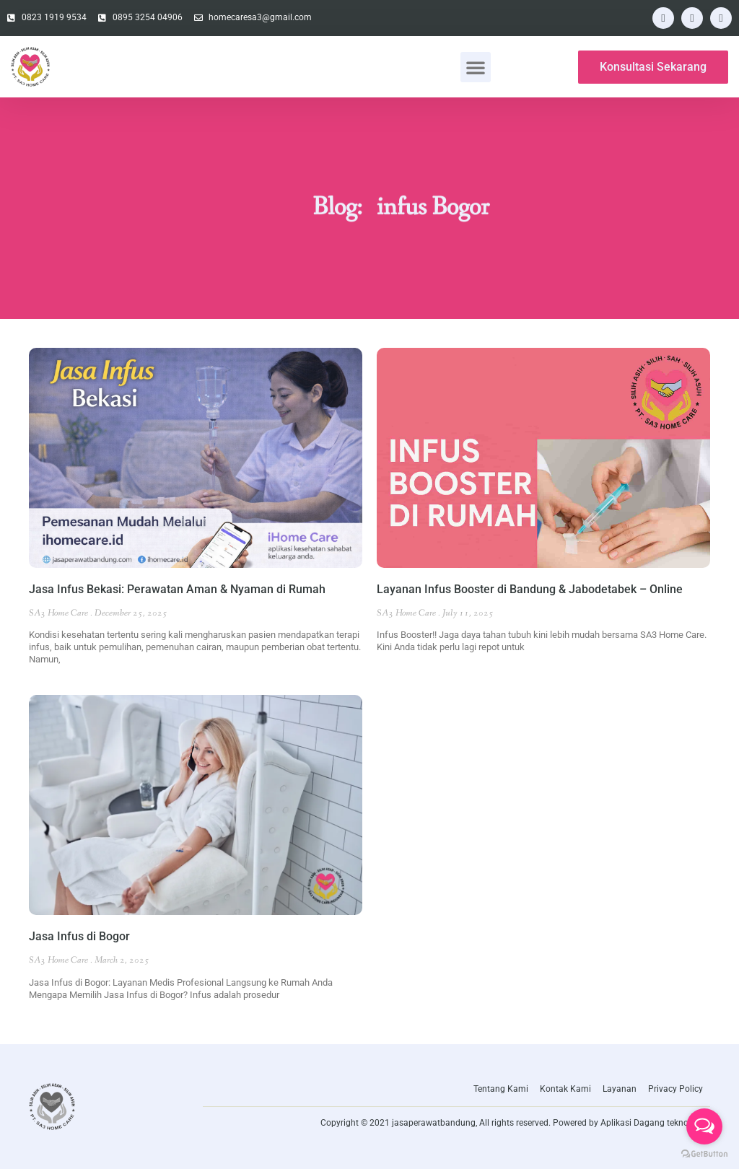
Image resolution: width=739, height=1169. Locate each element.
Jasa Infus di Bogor (79, 936)
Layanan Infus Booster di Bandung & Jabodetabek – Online (530, 589)
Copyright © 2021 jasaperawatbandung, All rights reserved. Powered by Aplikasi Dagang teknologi (511, 1123)
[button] (475, 67)
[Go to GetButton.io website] (704, 1154)
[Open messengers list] (704, 1126)
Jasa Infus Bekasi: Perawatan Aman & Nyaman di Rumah (177, 589)
